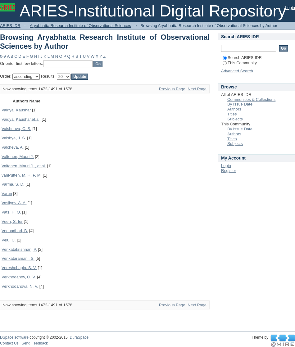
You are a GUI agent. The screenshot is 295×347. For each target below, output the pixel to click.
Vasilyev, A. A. (14, 203)
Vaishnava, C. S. (16, 128)
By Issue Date (239, 104)
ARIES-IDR (10, 25)
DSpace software (14, 337)
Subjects (235, 119)
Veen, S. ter (12, 221)
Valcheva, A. (13, 147)
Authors (234, 109)
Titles (232, 114)
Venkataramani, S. (18, 258)
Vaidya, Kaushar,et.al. (21, 119)
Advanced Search (237, 71)
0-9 (3, 56)
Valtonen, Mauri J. (18, 156)
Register (228, 170)
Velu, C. (9, 240)
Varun (7, 193)
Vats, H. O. (11, 212)
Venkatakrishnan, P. (19, 249)
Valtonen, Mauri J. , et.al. (24, 166)
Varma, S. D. (13, 184)
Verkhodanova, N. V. (20, 286)
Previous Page (172, 89)
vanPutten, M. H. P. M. (22, 175)
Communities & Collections (251, 99)
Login (290, 7)
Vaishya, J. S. (14, 138)
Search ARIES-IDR (242, 57)
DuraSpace (79, 337)
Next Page (197, 89)
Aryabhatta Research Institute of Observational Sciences (80, 25)
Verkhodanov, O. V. (19, 277)
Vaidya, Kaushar (16, 110)
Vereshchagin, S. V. (19, 267)
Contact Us (9, 343)
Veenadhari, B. (15, 230)
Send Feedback (35, 343)
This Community (240, 63)
